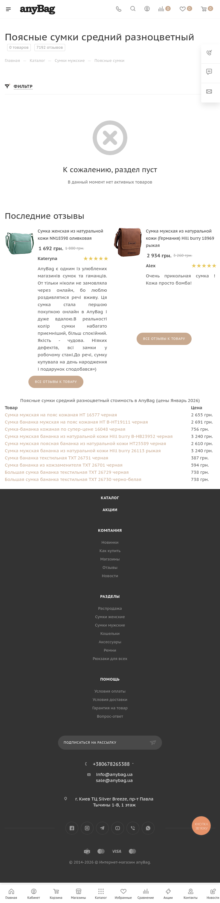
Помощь (110, 679)
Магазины (110, 559)
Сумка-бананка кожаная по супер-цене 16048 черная (65, 429)
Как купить (110, 550)
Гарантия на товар (110, 708)
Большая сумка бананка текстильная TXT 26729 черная (67, 472)
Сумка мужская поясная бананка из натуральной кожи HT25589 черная (85, 443)
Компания (110, 530)
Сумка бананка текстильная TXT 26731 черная (56, 458)
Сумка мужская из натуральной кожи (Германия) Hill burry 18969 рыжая (180, 238)
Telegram (102, 828)
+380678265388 (111, 764)
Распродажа (110, 608)
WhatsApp (148, 828)
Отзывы (110, 567)
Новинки (110, 542)
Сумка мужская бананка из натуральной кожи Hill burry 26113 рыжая (83, 450)
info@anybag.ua (114, 774)
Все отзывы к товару (56, 382)
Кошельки (110, 633)
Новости (110, 575)
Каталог (110, 497)
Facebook (71, 828)
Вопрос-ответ (110, 716)
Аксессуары (110, 641)
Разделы (110, 596)
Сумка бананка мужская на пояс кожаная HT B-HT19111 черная (76, 422)
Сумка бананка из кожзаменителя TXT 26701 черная (64, 465)
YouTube (117, 828)
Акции (110, 509)
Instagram (87, 828)
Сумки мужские (110, 625)
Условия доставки (110, 699)
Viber (132, 828)
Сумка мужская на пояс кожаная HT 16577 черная (61, 415)
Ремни (110, 650)
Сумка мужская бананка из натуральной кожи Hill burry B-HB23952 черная (89, 436)
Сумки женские (110, 616)
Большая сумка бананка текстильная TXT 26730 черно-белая (73, 479)
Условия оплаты (110, 691)
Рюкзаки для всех (110, 658)
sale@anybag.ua (114, 780)
